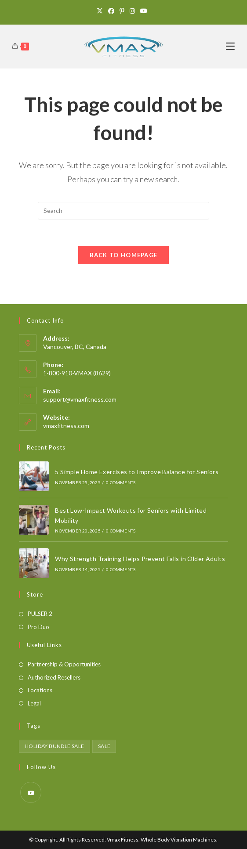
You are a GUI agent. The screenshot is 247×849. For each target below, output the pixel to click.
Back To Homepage (124, 255)
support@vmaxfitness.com (79, 399)
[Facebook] (111, 11)
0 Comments (120, 482)
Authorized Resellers (54, 677)
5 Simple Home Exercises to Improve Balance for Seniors (136, 471)
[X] (101, 11)
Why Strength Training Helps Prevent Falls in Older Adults (140, 558)
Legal (34, 703)
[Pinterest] (122, 11)
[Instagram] (132, 11)
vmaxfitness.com (66, 425)
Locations (40, 690)
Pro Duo (38, 626)
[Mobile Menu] (230, 46)
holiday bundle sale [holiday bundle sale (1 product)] (54, 746)
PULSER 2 (40, 613)
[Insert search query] (123, 210)
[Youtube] (144, 11)
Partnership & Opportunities (64, 664)
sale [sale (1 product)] (104, 746)
